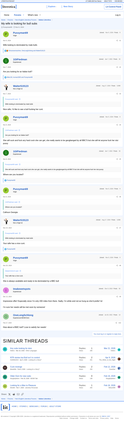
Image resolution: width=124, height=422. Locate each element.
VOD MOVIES (117, 1)
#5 (120, 159)
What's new (34, 15)
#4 (120, 125)
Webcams (35, 406)
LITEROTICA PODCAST (9, 1)
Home (7, 15)
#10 (120, 323)
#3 (120, 94)
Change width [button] (75, 418)
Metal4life (13, 369)
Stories (24, 406)
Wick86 (12, 388)
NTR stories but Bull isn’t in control (25, 358)
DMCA (100, 416)
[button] (51, 7)
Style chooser (65, 418)
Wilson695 (111, 388)
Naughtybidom (14, 378)
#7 (120, 228)
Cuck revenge (16, 367)
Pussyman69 (7, 27)
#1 (120, 40)
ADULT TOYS (107, 1)
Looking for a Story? (34, 360)
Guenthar (112, 369)
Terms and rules (93, 418)
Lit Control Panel (113, 7)
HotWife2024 (14, 360)
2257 (104, 416)
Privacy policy (104, 418)
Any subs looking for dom (21, 348)
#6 (120, 197)
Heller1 (12, 351)
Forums (18, 15)
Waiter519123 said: (12, 271)
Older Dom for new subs (20, 376)
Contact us (83, 418)
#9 (120, 296)
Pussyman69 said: (11, 99)
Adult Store (57, 406)
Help (110, 418)
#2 (120, 67)
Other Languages (31, 351)
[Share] (117, 40)
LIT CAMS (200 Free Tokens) (92, 1)
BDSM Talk (34, 378)
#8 (120, 265)
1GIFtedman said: (11, 130)
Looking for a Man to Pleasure (23, 385)
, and (26, 51)
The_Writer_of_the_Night (107, 360)
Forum (45, 406)
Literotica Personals (31, 388)
